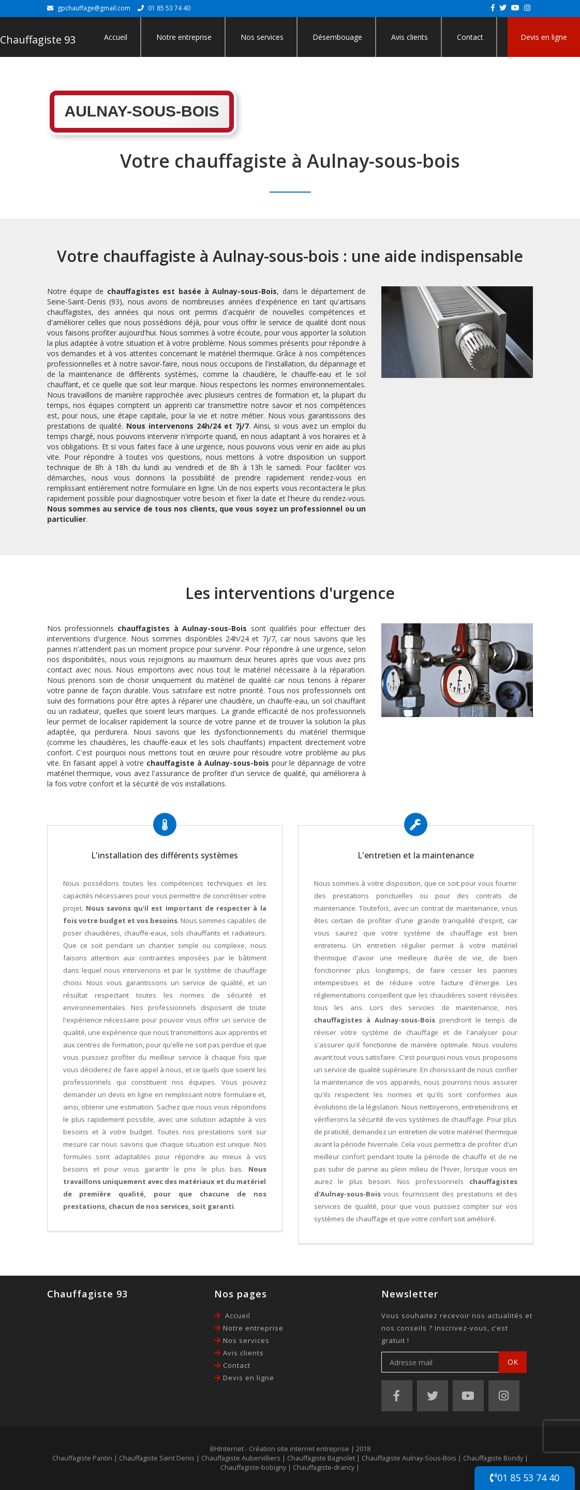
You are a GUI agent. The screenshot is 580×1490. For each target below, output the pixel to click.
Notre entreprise (184, 37)
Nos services (262, 37)
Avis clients (409, 37)
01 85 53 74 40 (524, 1477)
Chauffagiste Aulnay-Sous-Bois (409, 1458)
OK (513, 1362)
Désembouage (337, 37)
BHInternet (227, 1448)
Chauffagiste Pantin (82, 1458)
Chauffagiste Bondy (493, 1458)
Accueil (115, 37)
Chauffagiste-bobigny (253, 1467)
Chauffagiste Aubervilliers (240, 1458)
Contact (470, 37)
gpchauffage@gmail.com (93, 8)
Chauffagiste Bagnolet (321, 1458)
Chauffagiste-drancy (323, 1467)
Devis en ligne (543, 37)
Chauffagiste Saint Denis (157, 1458)
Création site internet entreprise (299, 1448)
